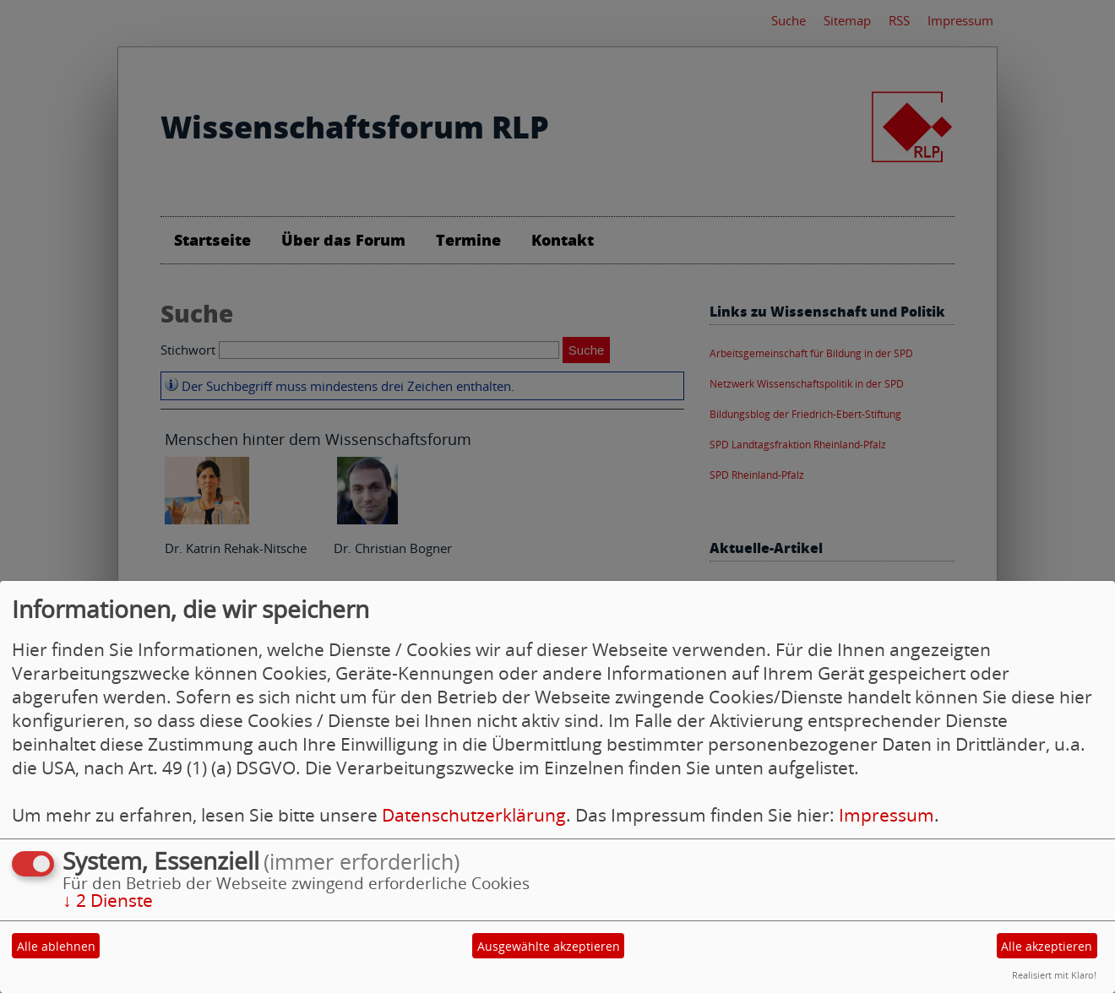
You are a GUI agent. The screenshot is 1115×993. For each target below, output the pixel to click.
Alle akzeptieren (1046, 946)
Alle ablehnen (56, 946)
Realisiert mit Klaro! (1054, 975)
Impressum (886, 815)
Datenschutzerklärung (474, 815)
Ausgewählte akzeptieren (548, 946)
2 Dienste (108, 900)
